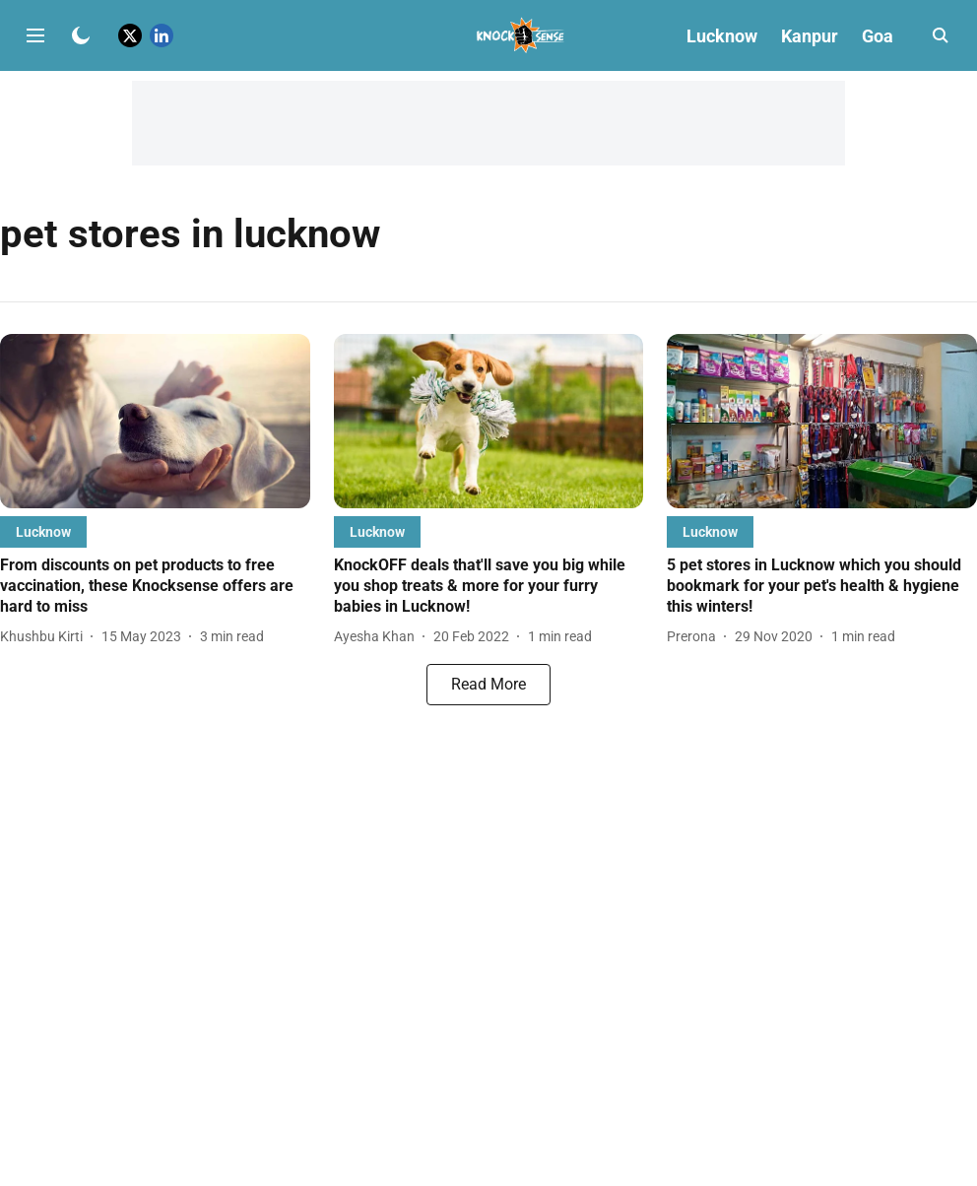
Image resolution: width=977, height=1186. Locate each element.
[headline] (155, 586)
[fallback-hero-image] (155, 421)
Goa (877, 36)
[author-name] (45, 636)
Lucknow (721, 36)
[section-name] (43, 531)
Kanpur (809, 36)
